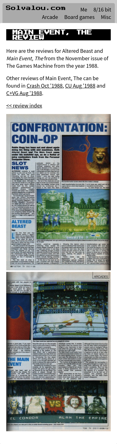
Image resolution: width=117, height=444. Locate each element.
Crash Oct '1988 (44, 85)
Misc (106, 17)
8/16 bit (102, 9)
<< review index (24, 105)
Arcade (50, 17)
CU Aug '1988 (80, 85)
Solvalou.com (36, 8)
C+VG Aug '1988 (24, 93)
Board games (79, 17)
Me (83, 9)
